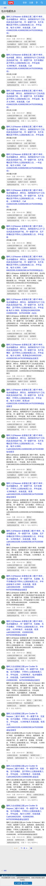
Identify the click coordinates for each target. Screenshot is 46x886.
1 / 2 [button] (15, 848)
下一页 (24, 848)
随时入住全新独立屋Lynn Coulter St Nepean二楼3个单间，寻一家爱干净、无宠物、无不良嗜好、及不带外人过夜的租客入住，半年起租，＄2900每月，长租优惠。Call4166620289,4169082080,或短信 (25, 771)
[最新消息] (36, 2)
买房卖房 (35, 570)
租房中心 (35, 85)
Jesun (8, 39)
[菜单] (4, 2)
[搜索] (41, 2)
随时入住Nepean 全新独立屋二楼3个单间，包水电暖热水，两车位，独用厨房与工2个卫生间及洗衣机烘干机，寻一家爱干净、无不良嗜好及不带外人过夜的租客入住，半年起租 (25, 231)
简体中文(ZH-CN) (9, 876)
